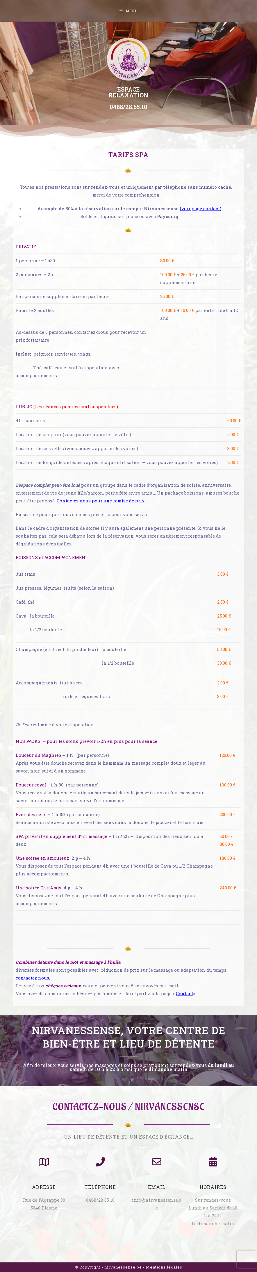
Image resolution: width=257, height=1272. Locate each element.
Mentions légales (164, 1267)
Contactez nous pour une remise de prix (100, 501)
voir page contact (200, 208)
